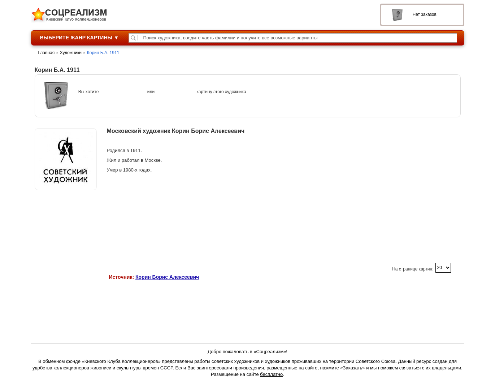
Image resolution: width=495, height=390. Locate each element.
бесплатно (271, 374)
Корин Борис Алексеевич (167, 277)
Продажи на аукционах (65, 209)
